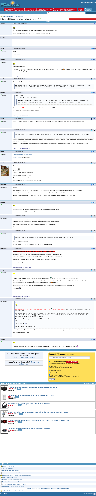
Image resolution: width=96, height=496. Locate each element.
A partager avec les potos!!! (9, 477)
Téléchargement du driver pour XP (22, 154)
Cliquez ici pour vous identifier (24, 357)
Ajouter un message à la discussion (82, 19)
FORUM (88, 9)
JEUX (80, 9)
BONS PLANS (58, 9)
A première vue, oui (18, 54)
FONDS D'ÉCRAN (70, 9)
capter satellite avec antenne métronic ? (13, 486)
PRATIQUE (18, 9)
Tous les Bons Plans (90, 383)
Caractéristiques (17, 157)
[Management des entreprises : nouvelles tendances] (16, 475)
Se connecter (92, 2)
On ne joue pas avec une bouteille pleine (13, 473)
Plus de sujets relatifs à (48, 488)
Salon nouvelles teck (8, 468)
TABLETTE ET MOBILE (43, 9)
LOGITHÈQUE (29, 9)
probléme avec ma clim (8, 466)
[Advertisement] (48, 450)
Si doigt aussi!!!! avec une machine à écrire (14, 484)
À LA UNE (9, 9)
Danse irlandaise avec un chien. (11, 470)
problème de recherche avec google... (12, 479)
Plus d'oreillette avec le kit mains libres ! (13, 482)
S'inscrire (84, 2)
